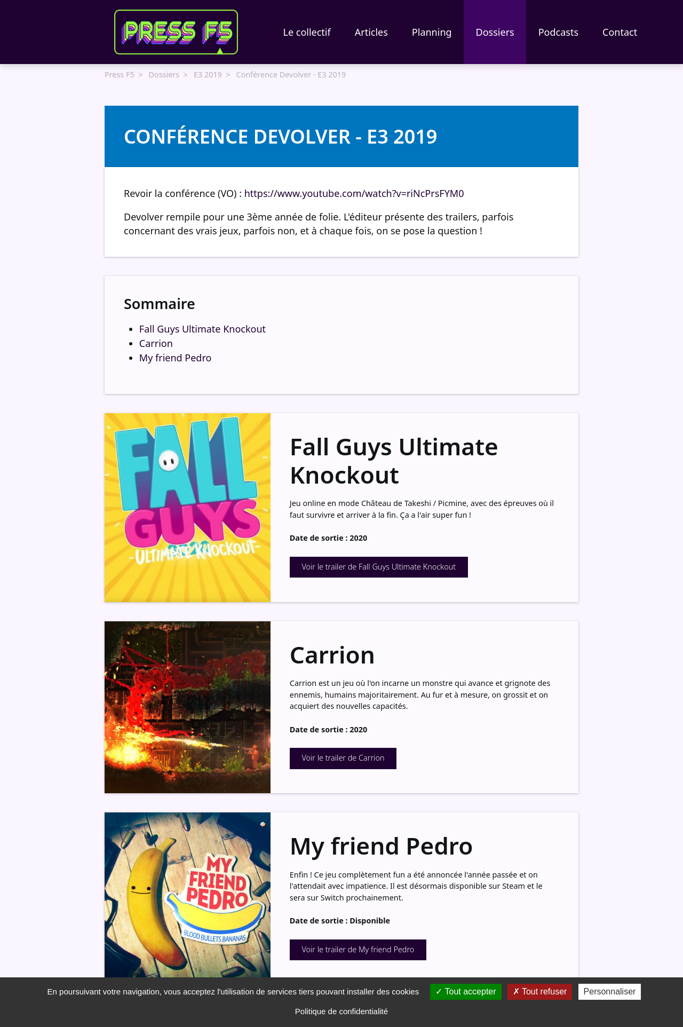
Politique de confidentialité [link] (341, 1011)
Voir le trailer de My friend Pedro (357, 948)
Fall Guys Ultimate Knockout (202, 327)
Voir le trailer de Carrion (342, 757)
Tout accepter (465, 991)
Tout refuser (540, 991)
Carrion (156, 342)
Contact (619, 32)
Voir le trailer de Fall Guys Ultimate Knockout (378, 565)
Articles (371, 32)
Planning (432, 32)
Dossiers (495, 32)
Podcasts (558, 32)
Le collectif (307, 32)
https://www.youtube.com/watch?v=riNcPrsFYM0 (354, 192)
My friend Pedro (175, 356)
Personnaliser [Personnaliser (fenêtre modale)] (610, 991)
